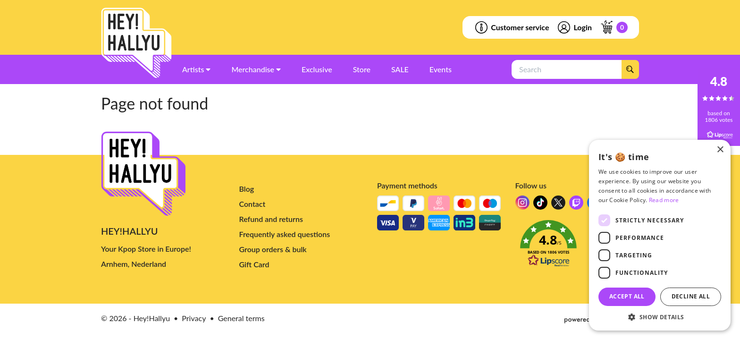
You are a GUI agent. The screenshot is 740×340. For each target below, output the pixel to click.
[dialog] (660, 235)
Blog (246, 188)
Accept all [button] (627, 296)
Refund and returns (271, 218)
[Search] (630, 69)
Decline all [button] (691, 296)
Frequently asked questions (284, 234)
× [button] (719, 149)
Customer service (511, 27)
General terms (241, 318)
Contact (252, 203)
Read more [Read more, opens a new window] (664, 200)
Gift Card (254, 264)
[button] (577, 246)
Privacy (194, 318)
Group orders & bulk (273, 249)
